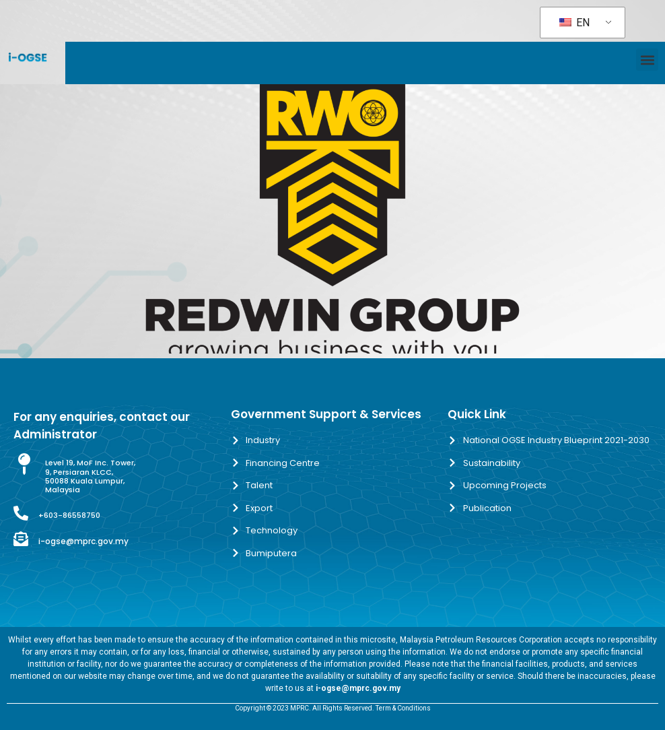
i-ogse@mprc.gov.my (83, 541)
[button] (647, 59)
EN (574, 22)
